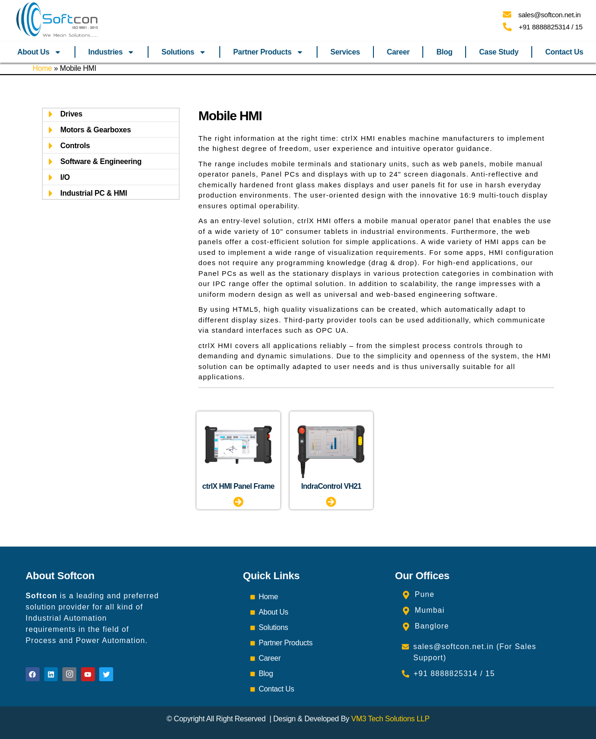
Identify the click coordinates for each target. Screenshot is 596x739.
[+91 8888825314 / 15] (507, 26)
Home (42, 68)
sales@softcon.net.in (549, 15)
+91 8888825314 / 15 (550, 27)
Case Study (498, 52)
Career (398, 52)
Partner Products (268, 52)
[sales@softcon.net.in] (507, 14)
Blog (444, 52)
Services (345, 52)
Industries (111, 52)
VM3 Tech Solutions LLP (390, 719)
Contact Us (564, 52)
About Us (39, 52)
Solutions (184, 52)
